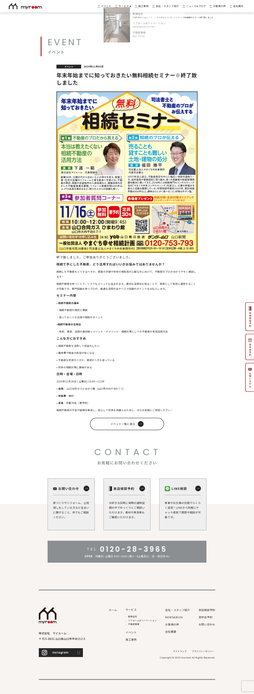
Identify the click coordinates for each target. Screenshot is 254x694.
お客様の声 (219, 6)
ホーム (113, 610)
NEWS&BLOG (174, 617)
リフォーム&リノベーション (142, 620)
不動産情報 (133, 623)
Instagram (60, 652)
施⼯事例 (131, 639)
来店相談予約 (207, 610)
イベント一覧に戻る (122, 424)
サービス (125, 6)
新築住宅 (132, 616)
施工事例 (143, 6)
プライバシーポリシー (203, 651)
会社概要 (170, 631)
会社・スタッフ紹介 (167, 6)
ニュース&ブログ (196, 6)
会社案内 (238, 6)
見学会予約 (206, 617)
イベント (106, 6)
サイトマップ (180, 651)
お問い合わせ (207, 624)
